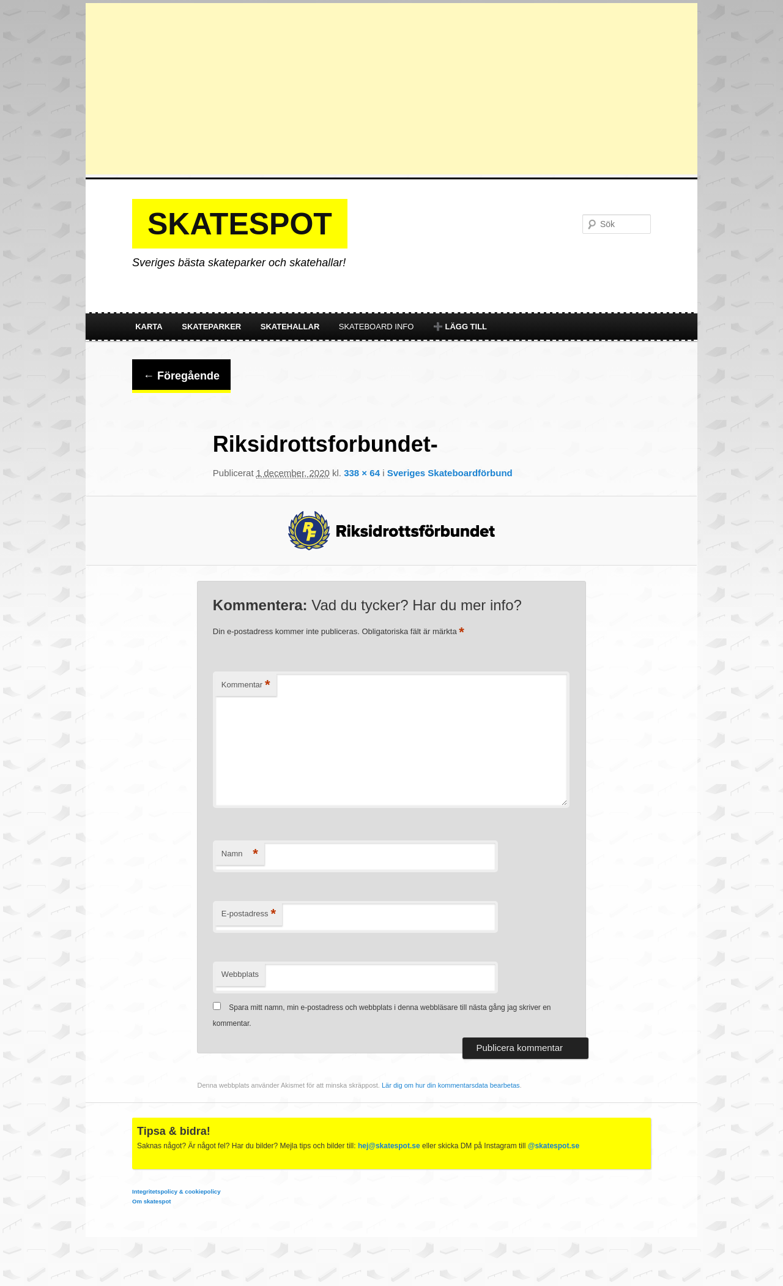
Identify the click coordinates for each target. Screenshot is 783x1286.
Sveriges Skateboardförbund (450, 473)
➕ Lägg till (460, 326)
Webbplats (240, 974)
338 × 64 (362, 473)
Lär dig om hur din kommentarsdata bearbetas (451, 1085)
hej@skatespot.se (389, 1146)
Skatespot (239, 224)
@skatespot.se (553, 1146)
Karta (149, 326)
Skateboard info (376, 326)
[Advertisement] (391, 88)
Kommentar (245, 685)
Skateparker (211, 326)
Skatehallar (290, 326)
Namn (239, 854)
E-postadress (248, 914)
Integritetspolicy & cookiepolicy (176, 1191)
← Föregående (181, 376)
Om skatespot (151, 1201)
